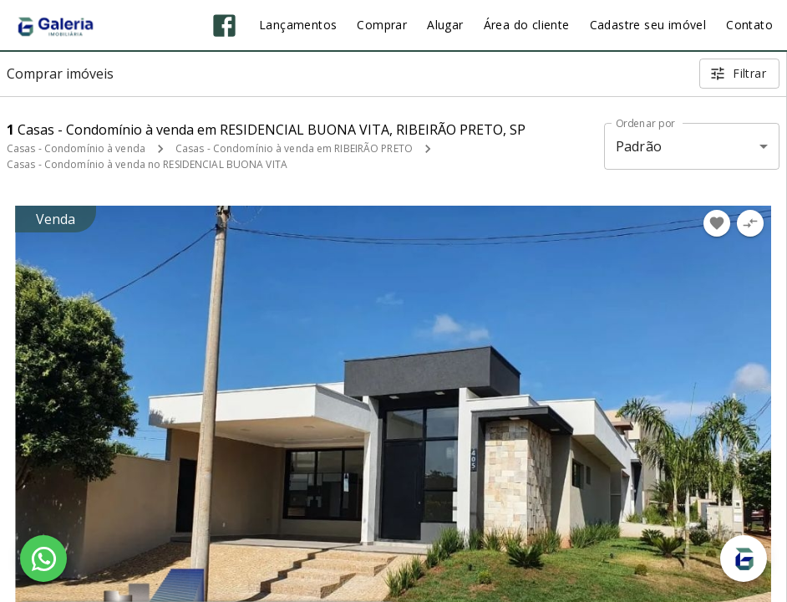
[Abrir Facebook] (224, 25)
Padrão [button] (639, 146)
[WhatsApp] (43, 558)
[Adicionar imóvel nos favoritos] (716, 223)
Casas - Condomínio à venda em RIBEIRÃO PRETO (294, 148)
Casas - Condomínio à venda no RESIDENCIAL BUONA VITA (147, 164)
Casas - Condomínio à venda (76, 148)
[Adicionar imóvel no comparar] (750, 223)
